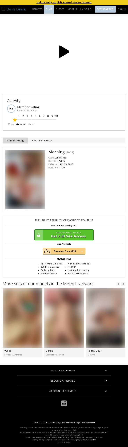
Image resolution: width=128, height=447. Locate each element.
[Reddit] (64, 403)
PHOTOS (59, 9)
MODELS (72, 9)
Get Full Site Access (63, 235)
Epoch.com (98, 437)
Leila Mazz (60, 157)
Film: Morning (15, 140)
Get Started (105, 9)
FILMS (49, 9)
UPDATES (37, 9)
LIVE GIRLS (85, 9)
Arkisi (62, 160)
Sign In (122, 9)
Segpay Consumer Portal (85, 440)
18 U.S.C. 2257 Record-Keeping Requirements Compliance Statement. (64, 423)
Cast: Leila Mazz (42, 140)
